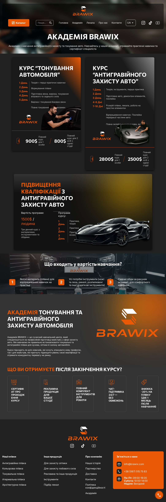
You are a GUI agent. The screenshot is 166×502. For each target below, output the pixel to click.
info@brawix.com (134, 464)
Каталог (19, 22)
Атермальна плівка (13, 479)
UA (130, 23)
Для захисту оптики (55, 463)
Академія (77, 22)
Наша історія (93, 463)
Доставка (91, 473)
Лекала (90, 22)
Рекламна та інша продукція (60, 473)
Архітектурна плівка (14, 484)
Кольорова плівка (12, 468)
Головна (63, 22)
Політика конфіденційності (95, 486)
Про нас (103, 22)
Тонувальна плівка (13, 473)
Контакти (117, 22)
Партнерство (93, 468)
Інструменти (51, 479)
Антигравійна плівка (14, 463)
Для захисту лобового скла (60, 468)
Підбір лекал (51, 484)
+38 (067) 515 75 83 (135, 471)
